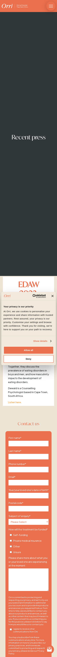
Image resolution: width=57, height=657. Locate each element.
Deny (28, 359)
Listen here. (15, 402)
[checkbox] (29, 542)
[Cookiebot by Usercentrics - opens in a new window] (34, 296)
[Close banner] (52, 296)
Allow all (28, 350)
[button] (50, 6)
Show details (40, 341)
